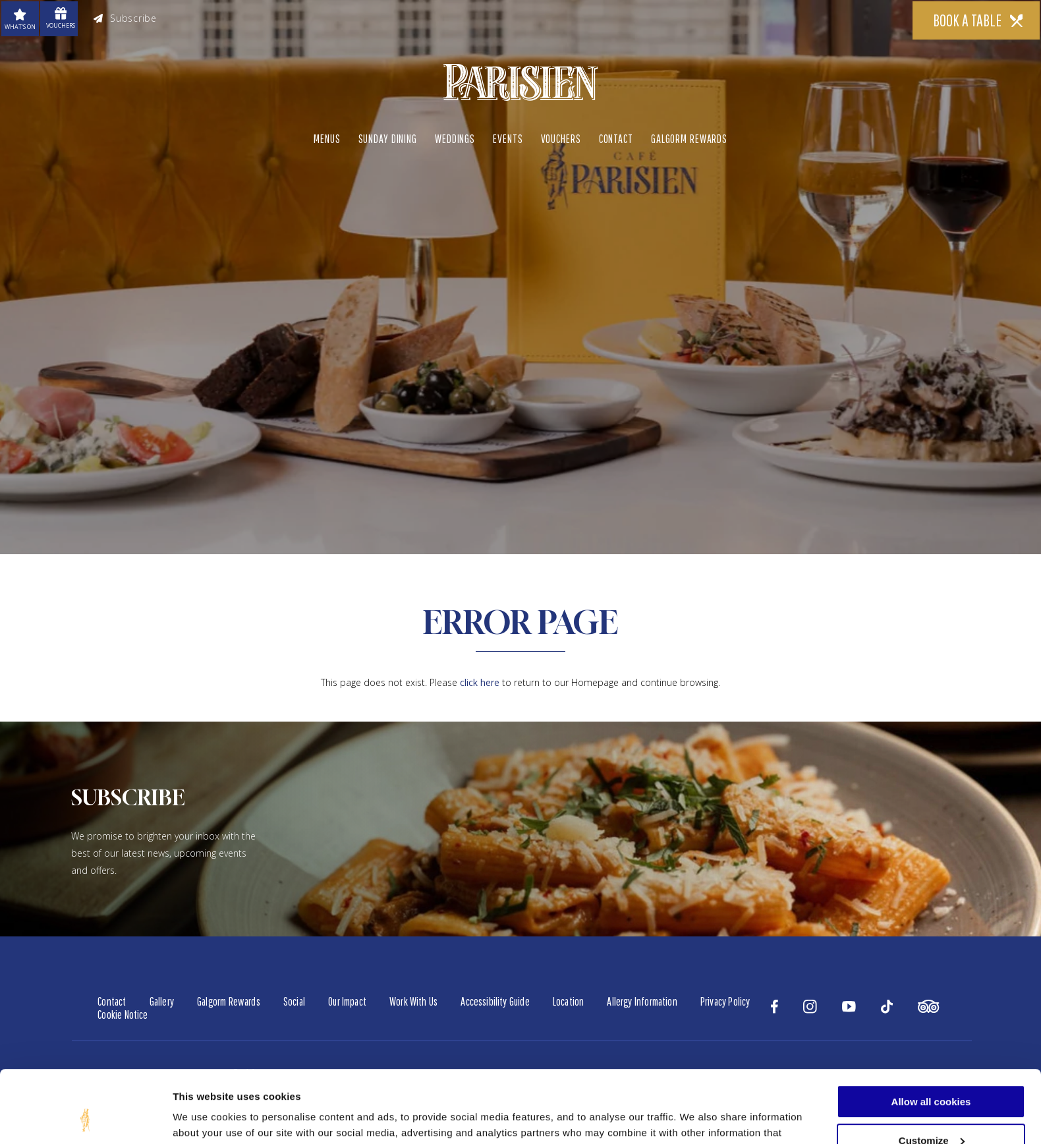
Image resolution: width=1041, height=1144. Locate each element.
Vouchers (561, 138)
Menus (327, 138)
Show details (203, 1117)
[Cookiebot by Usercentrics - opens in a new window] (85, 1118)
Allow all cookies (931, 1033)
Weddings (455, 138)
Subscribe (125, 18)
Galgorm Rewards (689, 138)
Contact (616, 138)
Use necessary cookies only (931, 1111)
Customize (932, 1072)
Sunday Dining (387, 138)
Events (507, 138)
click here (479, 682)
